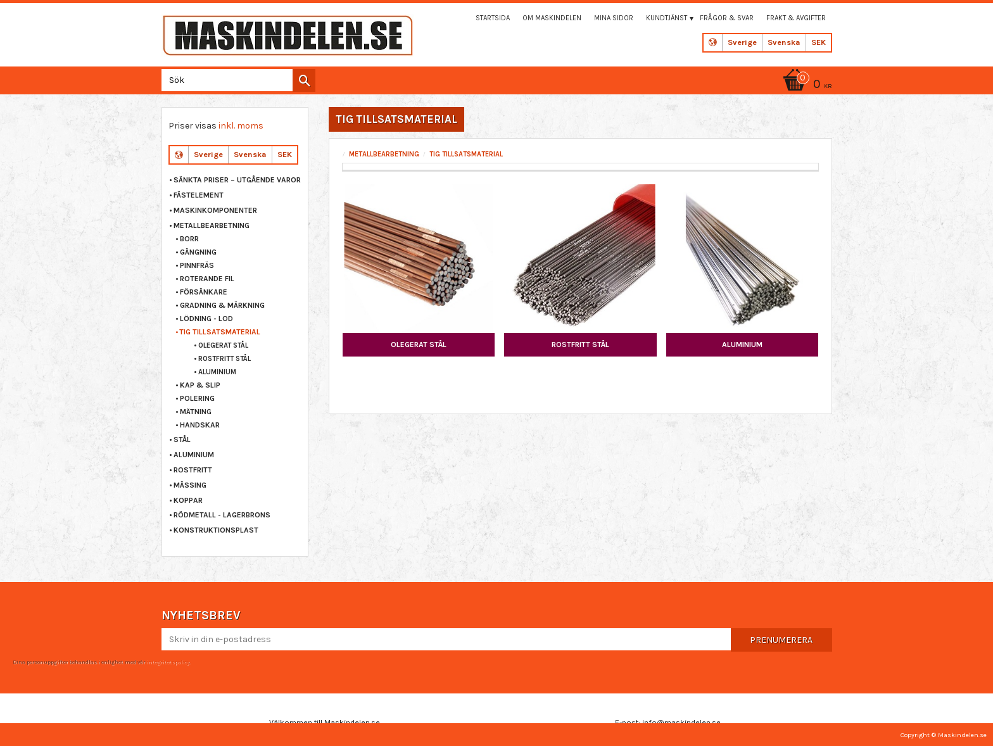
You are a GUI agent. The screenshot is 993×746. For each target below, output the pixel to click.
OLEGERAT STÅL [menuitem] (223, 345)
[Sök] (304, 80)
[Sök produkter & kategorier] (235, 80)
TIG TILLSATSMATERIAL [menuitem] (219, 331)
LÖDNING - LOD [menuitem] (206, 318)
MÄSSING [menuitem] (190, 485)
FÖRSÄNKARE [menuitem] (203, 292)
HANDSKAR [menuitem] (200, 424)
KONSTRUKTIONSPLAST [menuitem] (216, 530)
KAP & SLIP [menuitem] (200, 385)
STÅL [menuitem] (182, 439)
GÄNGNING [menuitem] (198, 252)
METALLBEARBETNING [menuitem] (212, 225)
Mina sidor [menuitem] (613, 18)
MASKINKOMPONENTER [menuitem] (215, 210)
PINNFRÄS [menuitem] (197, 265)
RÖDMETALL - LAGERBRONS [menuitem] (222, 514)
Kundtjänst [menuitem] (666, 18)
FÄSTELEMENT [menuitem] (199, 195)
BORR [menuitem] (189, 238)
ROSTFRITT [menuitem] (193, 469)
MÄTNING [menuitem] (196, 411)
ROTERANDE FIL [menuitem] (207, 278)
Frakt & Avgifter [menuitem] (796, 18)
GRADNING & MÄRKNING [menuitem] (222, 305)
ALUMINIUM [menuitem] (217, 372)
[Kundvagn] (805, 85)
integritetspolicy (167, 662)
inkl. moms (240, 125)
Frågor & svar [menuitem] (727, 18)
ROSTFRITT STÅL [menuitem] (224, 359)
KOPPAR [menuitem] (188, 500)
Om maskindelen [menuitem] (551, 18)
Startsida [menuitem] (493, 18)
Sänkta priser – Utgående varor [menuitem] (237, 179)
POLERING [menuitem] (197, 398)
